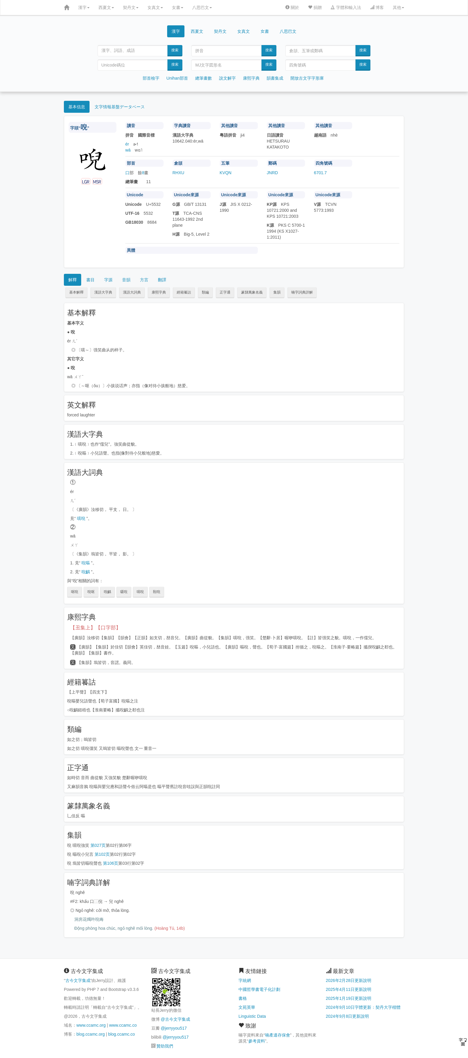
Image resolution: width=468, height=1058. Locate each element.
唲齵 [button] (107, 592)
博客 (377, 7)
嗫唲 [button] (123, 592)
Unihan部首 (177, 78)
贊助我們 (164, 1046)
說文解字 (227, 78)
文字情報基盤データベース (120, 106)
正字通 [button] (225, 292)
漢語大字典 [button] (103, 292)
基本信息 (76, 106)
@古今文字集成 (175, 1019)
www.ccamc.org (91, 1025)
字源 (108, 279)
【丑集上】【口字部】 (95, 628)
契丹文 (130, 7)
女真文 (155, 7)
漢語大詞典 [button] (132, 292)
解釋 (72, 279)
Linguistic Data (252, 1016)
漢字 (84, 7)
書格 (242, 998)
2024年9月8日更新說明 (347, 1016)
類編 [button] (205, 292)
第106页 (110, 863)
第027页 (98, 845)
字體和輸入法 (346, 7)
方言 (144, 279)
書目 (90, 279)
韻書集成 (275, 78)
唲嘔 (85, 562)
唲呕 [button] (91, 592)
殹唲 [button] (156, 592)
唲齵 (85, 571)
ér (127, 144)
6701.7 (320, 172)
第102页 (102, 854)
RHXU (178, 172)
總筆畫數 (203, 78)
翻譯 (162, 279)
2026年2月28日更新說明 (349, 980)
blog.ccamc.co (121, 1034)
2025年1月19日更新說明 (349, 998)
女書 (177, 7)
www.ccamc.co (123, 1025)
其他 (398, 7)
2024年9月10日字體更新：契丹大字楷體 (363, 1007)
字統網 (244, 980)
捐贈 (315, 7)
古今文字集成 (77, 980)
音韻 (126, 279)
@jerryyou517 (174, 1028)
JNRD (272, 172)
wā (128, 150)
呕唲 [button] (74, 592)
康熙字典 (251, 78)
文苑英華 (246, 1007)
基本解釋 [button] (76, 292)
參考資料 (256, 1041)
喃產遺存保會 (277, 1035)
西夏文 (106, 7)
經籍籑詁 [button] (184, 292)
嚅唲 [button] (140, 592)
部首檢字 (151, 78)
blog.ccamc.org (90, 1034)
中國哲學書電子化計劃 (259, 989)
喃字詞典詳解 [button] (302, 292)
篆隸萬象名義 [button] (252, 292)
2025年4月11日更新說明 (349, 989)
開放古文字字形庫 (307, 78)
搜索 (174, 50)
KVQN (226, 172)
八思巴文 (202, 7)
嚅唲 (81, 518)
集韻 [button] (277, 292)
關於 (292, 7)
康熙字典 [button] (159, 292)
